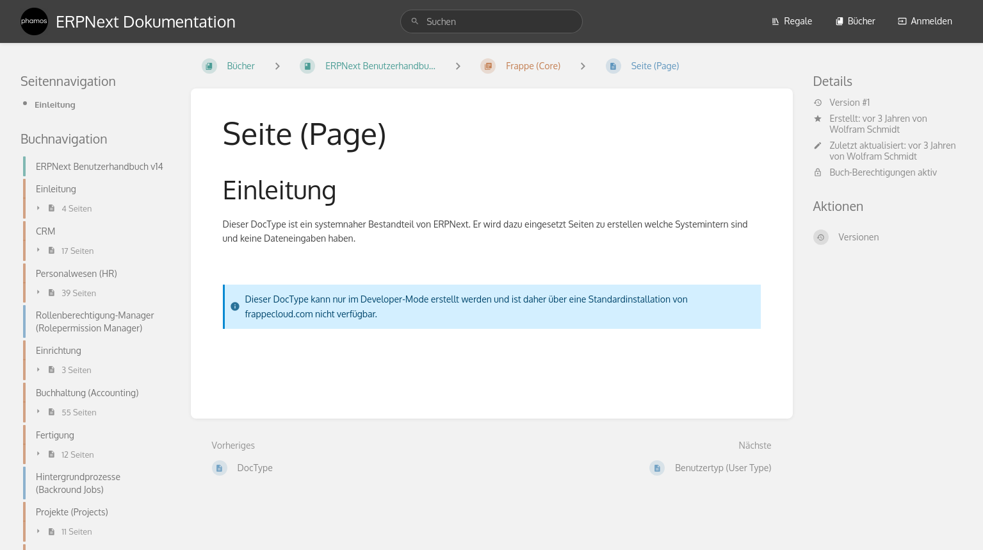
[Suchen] (414, 21)
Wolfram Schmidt (865, 129)
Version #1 (841, 102)
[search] (491, 21)
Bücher (855, 20)
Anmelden (925, 20)
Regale (791, 20)
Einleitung (55, 104)
